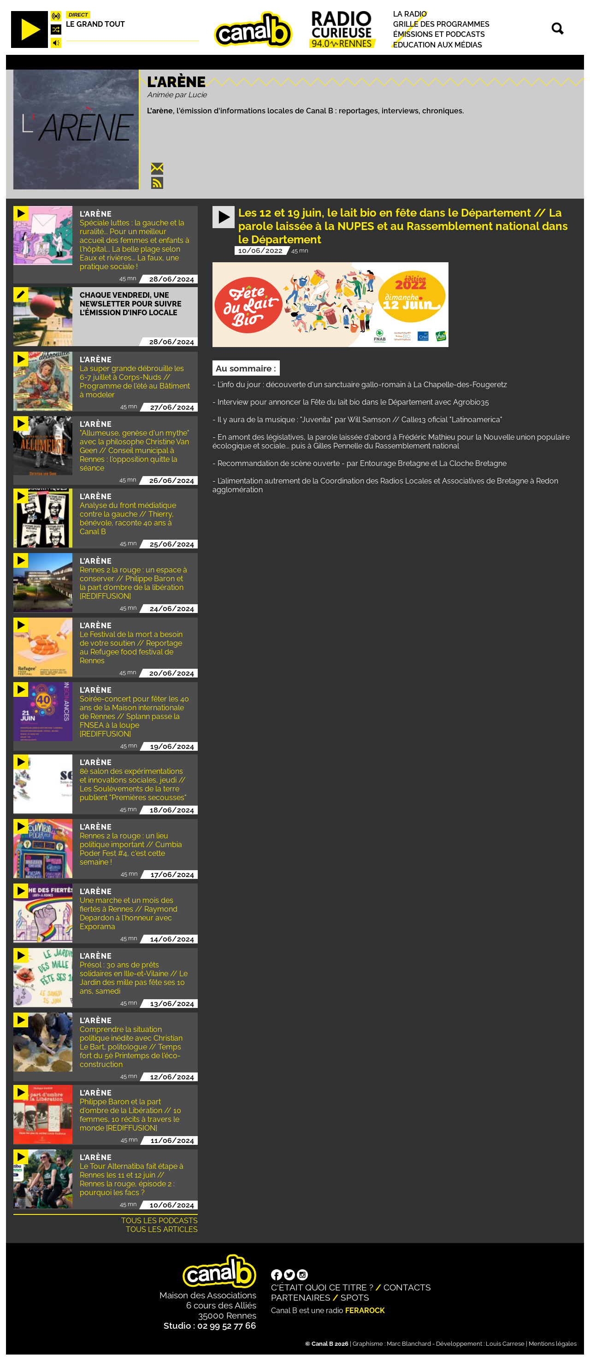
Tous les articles (162, 1229)
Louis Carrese (505, 1343)
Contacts (407, 1287)
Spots (355, 1297)
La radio (410, 14)
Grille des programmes (441, 24)
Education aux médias (437, 45)
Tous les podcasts (159, 1220)
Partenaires (300, 1297)
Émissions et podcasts (439, 34)
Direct (78, 15)
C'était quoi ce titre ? (322, 1287)
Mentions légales (553, 1343)
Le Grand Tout (95, 24)
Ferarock (365, 1310)
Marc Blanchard (409, 1343)
